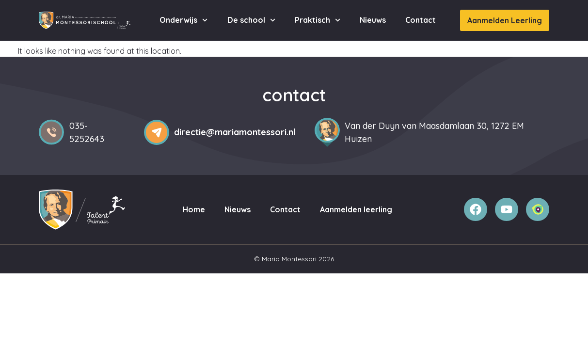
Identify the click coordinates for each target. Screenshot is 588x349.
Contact (420, 20)
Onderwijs (183, 20)
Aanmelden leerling (356, 209)
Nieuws (373, 20)
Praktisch (317, 20)
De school (251, 20)
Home (194, 209)
